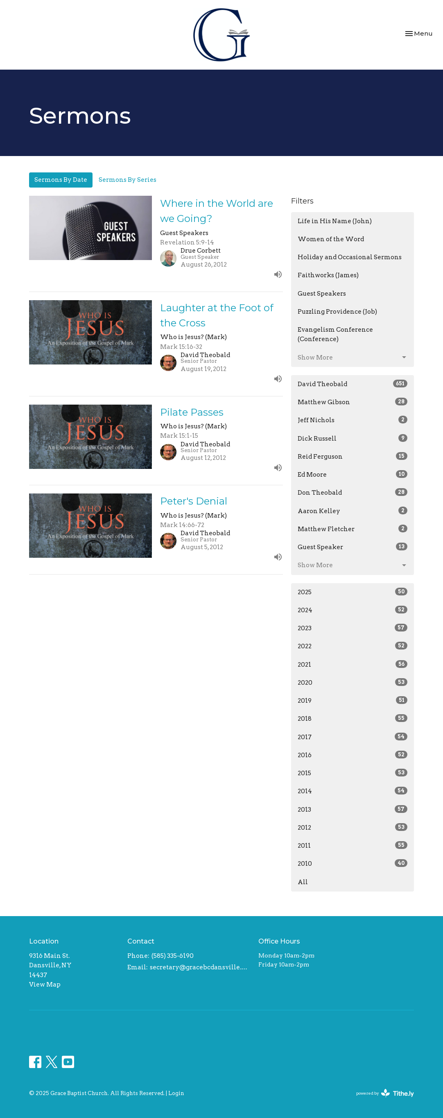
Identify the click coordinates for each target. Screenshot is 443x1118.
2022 (352, 646)
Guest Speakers (322, 293)
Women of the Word (331, 239)
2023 (352, 628)
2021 (352, 664)
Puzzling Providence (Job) (337, 311)
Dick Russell (352, 438)
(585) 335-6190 (172, 956)
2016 (352, 755)
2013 (352, 809)
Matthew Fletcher (352, 529)
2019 (352, 700)
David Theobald (352, 384)
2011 (352, 845)
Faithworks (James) (328, 275)
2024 (352, 610)
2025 (352, 592)
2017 (352, 737)
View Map (45, 984)
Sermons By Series (127, 179)
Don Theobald (352, 492)
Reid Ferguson (352, 456)
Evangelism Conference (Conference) (335, 334)
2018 (352, 718)
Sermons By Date (60, 179)
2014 (352, 791)
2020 (352, 682)
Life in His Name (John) (335, 221)
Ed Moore (352, 474)
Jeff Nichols (352, 420)
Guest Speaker (352, 547)
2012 (352, 827)
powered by (385, 1093)
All (303, 882)
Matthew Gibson (352, 402)
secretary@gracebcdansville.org (200, 967)
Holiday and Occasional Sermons (350, 257)
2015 (352, 773)
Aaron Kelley (352, 511)
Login (176, 1093)
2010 (352, 863)
